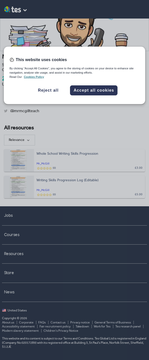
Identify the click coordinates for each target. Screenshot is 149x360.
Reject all (48, 90)
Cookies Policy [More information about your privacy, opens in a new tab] (34, 76)
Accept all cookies (94, 90)
